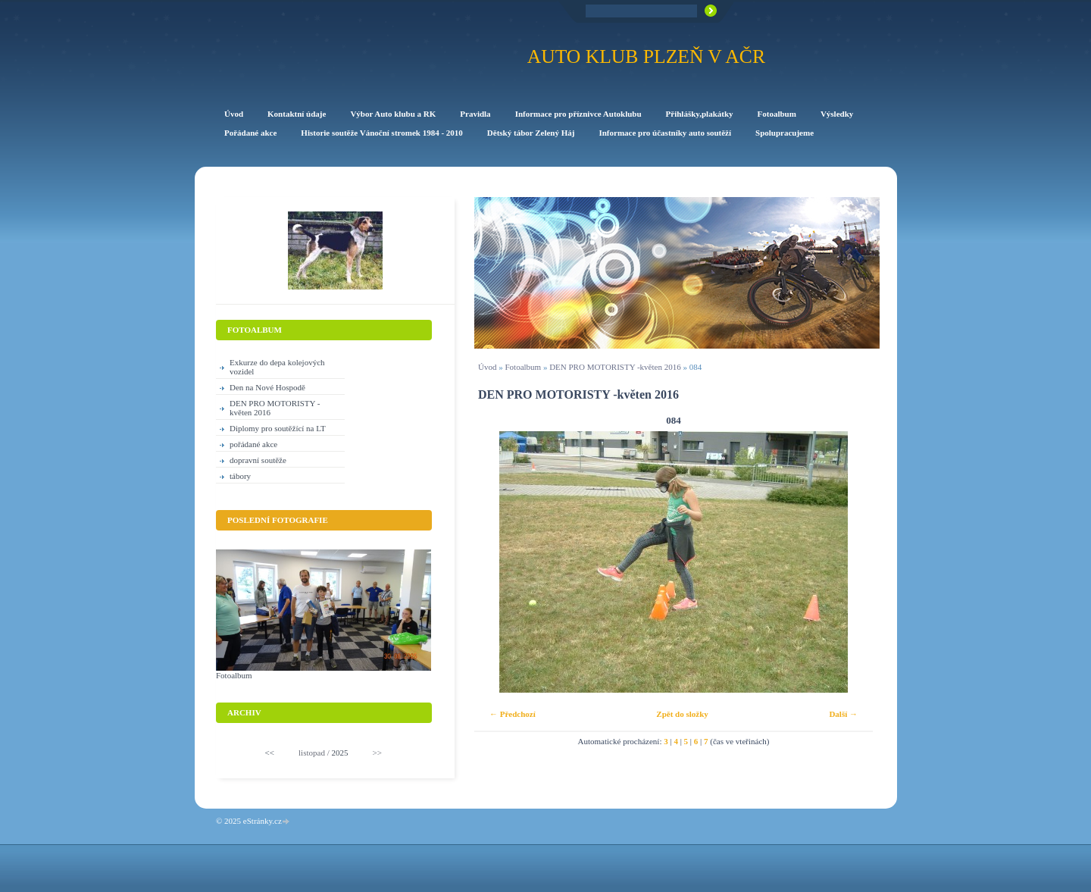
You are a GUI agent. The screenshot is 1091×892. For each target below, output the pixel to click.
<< (269, 752)
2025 (339, 752)
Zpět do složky (682, 713)
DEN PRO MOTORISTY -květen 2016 (615, 366)
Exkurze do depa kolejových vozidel (277, 367)
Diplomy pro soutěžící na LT (278, 428)
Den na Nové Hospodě (267, 387)
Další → (843, 713)
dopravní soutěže (258, 460)
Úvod (487, 366)
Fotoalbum (523, 366)
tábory (240, 475)
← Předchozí (512, 713)
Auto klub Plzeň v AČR (646, 56)
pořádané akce (253, 444)
